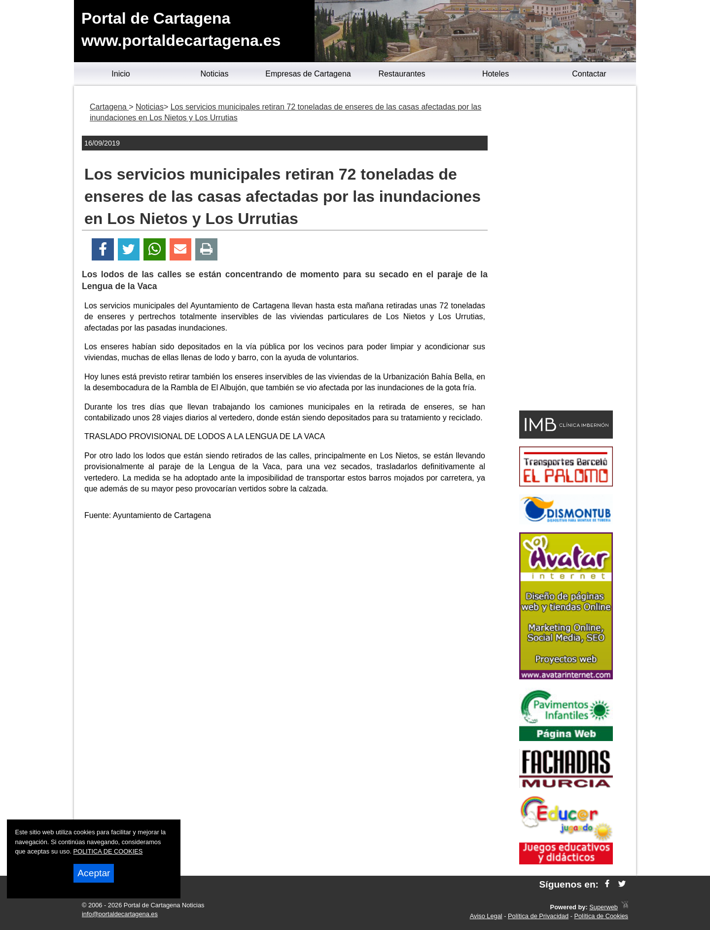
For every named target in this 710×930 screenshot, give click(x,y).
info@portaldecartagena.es (120, 914)
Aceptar (93, 873)
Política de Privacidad (538, 916)
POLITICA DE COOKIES (108, 851)
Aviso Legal (486, 916)
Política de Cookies (601, 916)
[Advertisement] (285, 598)
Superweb (603, 907)
